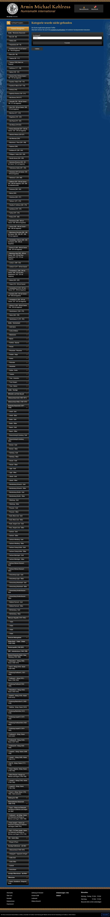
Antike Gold (12, 857)
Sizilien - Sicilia (13, 370)
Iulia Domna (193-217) (15, 97)
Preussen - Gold (13, 508)
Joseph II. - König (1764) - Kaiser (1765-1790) (17, 781)
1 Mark (11, 622)
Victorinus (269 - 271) (15, 197)
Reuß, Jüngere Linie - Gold (16, 524)
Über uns (9, 895)
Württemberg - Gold (14, 610)
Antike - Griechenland (14, 323)
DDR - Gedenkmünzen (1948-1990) (17, 651)
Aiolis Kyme (12, 327)
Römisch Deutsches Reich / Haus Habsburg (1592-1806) (17, 656)
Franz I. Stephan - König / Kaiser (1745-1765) (17, 770)
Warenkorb (94, 8)
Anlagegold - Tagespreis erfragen (18, 854)
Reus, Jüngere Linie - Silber (16, 527)
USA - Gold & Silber (13, 838)
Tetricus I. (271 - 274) (15, 201)
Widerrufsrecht (36, 901)
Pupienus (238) (13, 146)
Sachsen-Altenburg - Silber (16, 543)
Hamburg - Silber (14, 456)
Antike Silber (12, 861)
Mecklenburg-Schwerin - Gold (17, 484)
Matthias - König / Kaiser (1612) (18, 707)
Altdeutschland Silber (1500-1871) (17, 402)
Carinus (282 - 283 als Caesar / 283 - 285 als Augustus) (17, 227)
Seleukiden (12, 366)
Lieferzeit (34, 898)
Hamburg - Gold (13, 453)
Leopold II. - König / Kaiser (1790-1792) (16, 787)
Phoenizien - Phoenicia (15, 350)
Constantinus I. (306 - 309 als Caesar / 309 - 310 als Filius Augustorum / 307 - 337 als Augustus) (16, 273)
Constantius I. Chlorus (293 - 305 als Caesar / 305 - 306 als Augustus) (17, 241)
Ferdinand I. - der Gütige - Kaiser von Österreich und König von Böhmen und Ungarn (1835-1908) (17, 817)
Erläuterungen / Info (62, 893)
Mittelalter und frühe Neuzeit (16, 394)
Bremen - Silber (13, 449)
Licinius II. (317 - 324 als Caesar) (18, 267)
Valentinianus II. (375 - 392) (16, 319)
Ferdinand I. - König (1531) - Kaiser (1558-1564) (16, 679)
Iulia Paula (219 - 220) (15, 121)
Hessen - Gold (13, 460)
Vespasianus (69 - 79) (15, 44)
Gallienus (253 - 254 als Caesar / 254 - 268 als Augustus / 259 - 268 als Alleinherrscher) (17, 183)
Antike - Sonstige (13, 390)
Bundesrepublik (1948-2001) (16, 647)
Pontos (11, 358)
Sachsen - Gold (13, 531)
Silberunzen (11, 877)
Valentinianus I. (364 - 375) (16, 311)
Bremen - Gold (13, 445)
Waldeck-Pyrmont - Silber (16, 606)
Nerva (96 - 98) (13, 54)
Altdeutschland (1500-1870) (17, 850)
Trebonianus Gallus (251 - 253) (17, 168)
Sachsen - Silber (13, 535)
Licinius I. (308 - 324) (15, 263)
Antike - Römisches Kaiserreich (16, 33)
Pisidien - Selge (13, 354)
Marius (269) (12, 193)
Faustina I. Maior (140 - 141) (17, 82)
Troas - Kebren (13, 386)
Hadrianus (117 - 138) (15, 68)
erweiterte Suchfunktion (57, 30)
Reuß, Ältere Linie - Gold (15, 516)
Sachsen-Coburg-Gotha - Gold (17, 547)
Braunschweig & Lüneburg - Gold (18, 435)
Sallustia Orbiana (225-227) (16, 134)
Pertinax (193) (13, 89)
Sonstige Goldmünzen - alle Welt (17, 846)
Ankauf (58, 895)
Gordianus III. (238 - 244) (16, 150)
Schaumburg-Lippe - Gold (16, 574)
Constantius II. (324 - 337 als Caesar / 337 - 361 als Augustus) (17, 300)
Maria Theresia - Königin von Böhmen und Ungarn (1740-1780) (17, 775)
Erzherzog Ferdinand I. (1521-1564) (16, 673)
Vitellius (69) (12, 41)
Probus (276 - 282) (14, 217)
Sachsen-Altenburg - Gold (16, 539)
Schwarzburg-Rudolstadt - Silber (18, 586)
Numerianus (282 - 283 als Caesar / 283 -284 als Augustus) (17, 221)
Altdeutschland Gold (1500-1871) (17, 398)
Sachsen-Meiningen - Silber (16, 559)
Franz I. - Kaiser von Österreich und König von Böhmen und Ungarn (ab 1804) (17, 809)
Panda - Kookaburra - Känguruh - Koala (17, 882)
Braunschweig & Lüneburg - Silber (16, 440)
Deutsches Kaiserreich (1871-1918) (16, 406)
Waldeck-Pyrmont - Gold (16, 602)
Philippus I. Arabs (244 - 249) (17, 154)
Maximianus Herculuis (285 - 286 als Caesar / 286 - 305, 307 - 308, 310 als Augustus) (17, 234)
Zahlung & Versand (37, 893)
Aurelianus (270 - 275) (15, 209)
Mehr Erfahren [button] (72, 914)
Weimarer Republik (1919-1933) (17, 618)
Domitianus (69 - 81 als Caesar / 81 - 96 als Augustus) (17, 49)
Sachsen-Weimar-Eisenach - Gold (16, 564)
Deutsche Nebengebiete (14, 637)
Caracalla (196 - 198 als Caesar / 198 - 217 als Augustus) (17, 102)
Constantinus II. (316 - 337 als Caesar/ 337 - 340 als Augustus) (17, 289)
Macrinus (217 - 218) (15, 113)
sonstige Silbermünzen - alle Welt (17, 873)
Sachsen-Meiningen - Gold (16, 555)
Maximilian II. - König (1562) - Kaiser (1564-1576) (16, 690)
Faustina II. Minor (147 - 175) (17, 85)
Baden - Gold (12, 419)
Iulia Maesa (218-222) (15, 125)
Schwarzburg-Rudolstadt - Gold (17, 582)
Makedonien (12, 335)
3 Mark (11, 629)
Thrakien (11, 374)
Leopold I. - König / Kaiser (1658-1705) (17, 752)
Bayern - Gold (13, 427)
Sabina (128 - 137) (14, 72)
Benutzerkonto (84, 8)
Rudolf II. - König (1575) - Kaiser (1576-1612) (17, 696)
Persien (11, 346)
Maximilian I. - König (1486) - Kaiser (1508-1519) (16, 662)
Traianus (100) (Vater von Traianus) (15, 63)
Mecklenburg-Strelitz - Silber (17, 496)
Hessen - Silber (13, 464)
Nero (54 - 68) (13, 37)
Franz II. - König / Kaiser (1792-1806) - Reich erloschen (17, 793)
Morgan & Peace (13, 842)
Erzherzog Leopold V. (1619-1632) (16, 717)
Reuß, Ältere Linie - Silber (16, 520)
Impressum (10, 904)
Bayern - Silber (13, 431)
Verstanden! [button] (105, 914)
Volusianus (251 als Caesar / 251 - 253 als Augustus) (17, 172)
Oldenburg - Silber (14, 504)
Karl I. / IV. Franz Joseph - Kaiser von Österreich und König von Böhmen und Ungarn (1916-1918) (17, 832)
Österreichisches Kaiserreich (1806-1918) (16, 802)
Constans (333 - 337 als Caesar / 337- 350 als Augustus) (17, 294)
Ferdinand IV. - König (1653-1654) (16, 746)
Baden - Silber (13, 423)
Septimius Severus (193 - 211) (17, 93)
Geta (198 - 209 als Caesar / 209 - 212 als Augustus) (17, 108)
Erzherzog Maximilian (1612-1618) (16, 712)
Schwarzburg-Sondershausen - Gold (17, 591)
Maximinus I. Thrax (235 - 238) (17, 142)
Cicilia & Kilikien (13, 331)
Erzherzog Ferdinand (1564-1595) (16, 685)
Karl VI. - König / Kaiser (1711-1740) (17, 764)
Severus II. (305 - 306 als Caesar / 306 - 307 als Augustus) (17, 248)
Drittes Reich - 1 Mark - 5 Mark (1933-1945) (16, 642)
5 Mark (11, 633)
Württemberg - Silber (15, 614)
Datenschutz (10, 901)
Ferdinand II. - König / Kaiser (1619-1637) (16, 735)
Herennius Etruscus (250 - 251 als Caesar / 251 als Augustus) (17, 163)
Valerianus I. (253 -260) (15, 177)
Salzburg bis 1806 (13, 798)
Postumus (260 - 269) (15, 189)
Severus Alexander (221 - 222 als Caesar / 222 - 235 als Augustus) (17, 129)
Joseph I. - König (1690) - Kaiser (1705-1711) (17, 758)
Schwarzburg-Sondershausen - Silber (17, 597)
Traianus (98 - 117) (14, 58)
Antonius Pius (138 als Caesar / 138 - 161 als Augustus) (17, 77)
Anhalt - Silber (13, 415)
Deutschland (12, 869)
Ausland (11, 865)
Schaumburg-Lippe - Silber (16, 578)
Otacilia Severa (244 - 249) (16, 158)
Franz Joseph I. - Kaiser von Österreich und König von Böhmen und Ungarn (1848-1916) (17, 824)
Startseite (10, 893)
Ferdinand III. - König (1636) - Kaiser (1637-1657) (16, 741)
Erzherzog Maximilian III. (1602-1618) (17, 702)
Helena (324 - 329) (14, 280)
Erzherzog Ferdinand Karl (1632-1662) (17, 723)
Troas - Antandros (14, 378)
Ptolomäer (12, 362)
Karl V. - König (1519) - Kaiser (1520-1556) (16, 667)
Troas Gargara (13, 382)
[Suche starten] (8, 23)
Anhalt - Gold (12, 411)
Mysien (11, 339)
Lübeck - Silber (13, 480)
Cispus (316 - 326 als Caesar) (17, 284)
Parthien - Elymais (14, 342)
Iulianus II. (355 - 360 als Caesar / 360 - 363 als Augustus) (17, 306)
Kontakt (9, 898)
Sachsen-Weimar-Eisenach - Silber (16, 570)
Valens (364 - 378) (14, 315)
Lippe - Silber (12, 472)
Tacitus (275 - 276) (14, 213)
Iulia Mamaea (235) (14, 138)
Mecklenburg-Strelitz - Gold (16, 492)
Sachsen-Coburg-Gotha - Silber (17, 551)
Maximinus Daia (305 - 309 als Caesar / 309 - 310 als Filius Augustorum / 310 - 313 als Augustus (17, 256)
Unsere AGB (35, 895)
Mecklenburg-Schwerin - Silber (17, 488)
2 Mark (11, 625)
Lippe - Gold (12, 468)
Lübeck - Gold (13, 476)
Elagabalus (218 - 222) (15, 117)
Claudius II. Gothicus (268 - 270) (18, 205)
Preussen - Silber (14, 512)
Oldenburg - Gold (13, 500)
